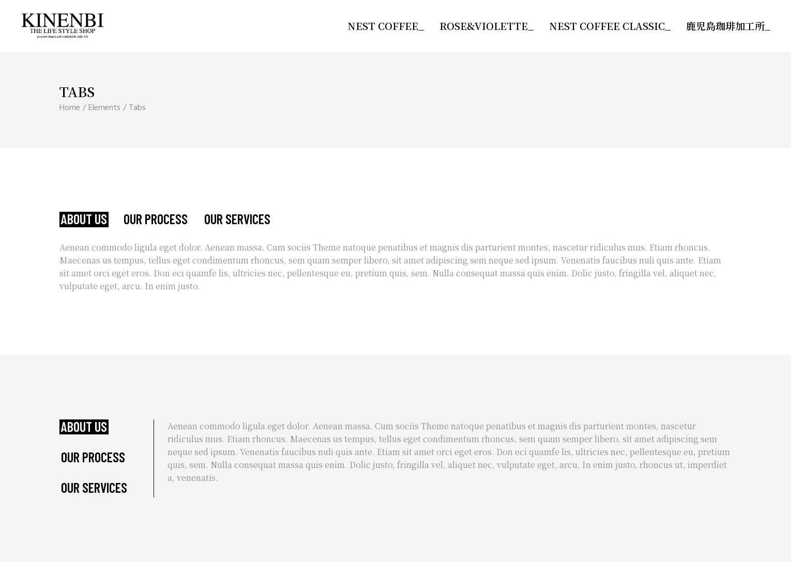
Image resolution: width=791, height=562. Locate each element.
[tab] (84, 219)
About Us (84, 219)
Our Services (237, 219)
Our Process (156, 219)
